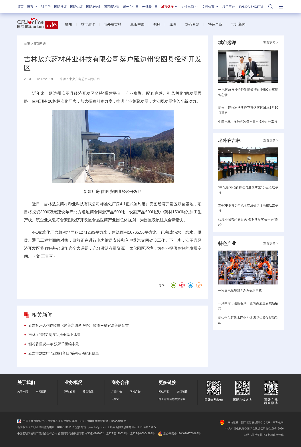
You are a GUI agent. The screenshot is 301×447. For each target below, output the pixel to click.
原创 (172, 24)
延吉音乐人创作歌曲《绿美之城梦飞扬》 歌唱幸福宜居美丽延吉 (78, 325)
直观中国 (137, 24)
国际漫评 (60, 6)
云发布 (115, 399)
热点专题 (192, 24)
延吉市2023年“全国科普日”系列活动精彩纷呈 (63, 353)
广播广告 (116, 391)
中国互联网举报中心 (32, 421)
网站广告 (135, 391)
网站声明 (163, 391)
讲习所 (46, 6)
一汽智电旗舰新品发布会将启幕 (240, 290)
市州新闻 (238, 24)
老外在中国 (131, 6)
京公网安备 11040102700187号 (179, 433)
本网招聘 (41, 391)
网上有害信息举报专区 (171, 399)
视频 (156, 24)
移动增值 (88, 391)
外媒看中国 (150, 6)
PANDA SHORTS (251, 6)
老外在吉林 (112, 24)
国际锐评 (76, 6)
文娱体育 (210, 6)
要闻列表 (40, 43)
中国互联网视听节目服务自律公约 (37, 433)
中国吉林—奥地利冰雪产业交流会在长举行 (247, 122)
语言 (32, 6)
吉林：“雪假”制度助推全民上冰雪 (54, 335)
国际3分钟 (93, 6)
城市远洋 (169, 6)
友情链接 (182, 391)
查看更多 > (270, 42)
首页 (20, 6)
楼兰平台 (228, 6)
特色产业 (215, 24)
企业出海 (190, 6)
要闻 (68, 24)
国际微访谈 (111, 6)
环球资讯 (69, 391)
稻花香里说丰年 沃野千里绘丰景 (53, 344)
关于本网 (22, 391)
